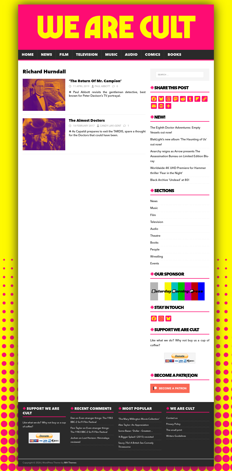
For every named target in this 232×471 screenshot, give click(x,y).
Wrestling (156, 256)
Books (174, 55)
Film (64, 55)
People (155, 249)
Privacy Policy (173, 424)
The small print (174, 430)
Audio (131, 55)
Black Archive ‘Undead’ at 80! (169, 180)
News (46, 55)
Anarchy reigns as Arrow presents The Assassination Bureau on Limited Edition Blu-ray (179, 156)
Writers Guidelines (176, 436)
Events (154, 263)
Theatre (155, 235)
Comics (152, 55)
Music (111, 55)
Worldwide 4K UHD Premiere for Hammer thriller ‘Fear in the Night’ (178, 170)
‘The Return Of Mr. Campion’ (95, 81)
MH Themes (70, 463)
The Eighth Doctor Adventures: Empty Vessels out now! (175, 130)
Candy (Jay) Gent (110, 126)
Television (87, 55)
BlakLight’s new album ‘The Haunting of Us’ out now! (178, 142)
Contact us (172, 418)
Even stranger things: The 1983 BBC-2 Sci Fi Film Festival (92, 420)
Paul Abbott (102, 86)
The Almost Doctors (87, 121)
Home (28, 55)
